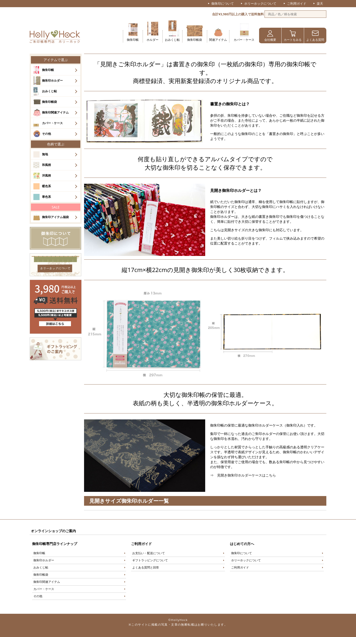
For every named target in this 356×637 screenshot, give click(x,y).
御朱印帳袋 (194, 40)
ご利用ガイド (296, 3)
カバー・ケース (244, 40)
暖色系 (46, 186)
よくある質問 (315, 40)
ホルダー (152, 40)
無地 (45, 154)
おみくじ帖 (172, 40)
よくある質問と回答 (145, 567)
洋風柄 (46, 175)
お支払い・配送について (148, 553)
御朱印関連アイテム (55, 112)
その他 (46, 134)
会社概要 (270, 40)
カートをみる (293, 40)
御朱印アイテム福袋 (55, 217)
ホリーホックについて (260, 3)
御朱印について (222, 3)
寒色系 (46, 197)
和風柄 (46, 165)
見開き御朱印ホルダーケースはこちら (246, 475)
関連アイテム (218, 40)
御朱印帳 (133, 40)
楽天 (320, 3)
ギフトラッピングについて (150, 560)
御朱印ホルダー (52, 80)
